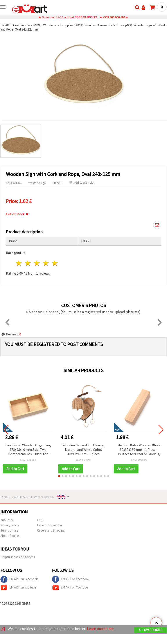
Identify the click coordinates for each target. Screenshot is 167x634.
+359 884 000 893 (114, 17)
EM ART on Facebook (19, 579)
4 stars (45, 263)
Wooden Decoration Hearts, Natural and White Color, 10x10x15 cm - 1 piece (83, 449)
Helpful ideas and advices (17, 557)
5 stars (54, 263)
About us (6, 520)
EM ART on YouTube (18, 587)
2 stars (28, 263)
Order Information (49, 525)
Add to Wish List (81, 182)
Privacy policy (9, 525)
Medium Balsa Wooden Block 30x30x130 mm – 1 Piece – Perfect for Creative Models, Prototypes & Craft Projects (138, 450)
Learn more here (100, 628)
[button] (59, 476)
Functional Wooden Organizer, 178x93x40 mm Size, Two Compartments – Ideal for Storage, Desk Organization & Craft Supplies (28, 450)
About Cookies (10, 536)
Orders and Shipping (51, 530)
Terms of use (9, 530)
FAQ (40, 520)
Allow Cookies (150, 630)
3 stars (37, 263)
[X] (2, 628)
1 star (19, 263)
